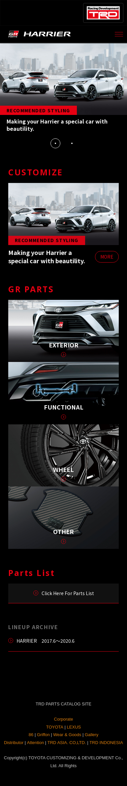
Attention (35, 742)
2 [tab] (72, 143)
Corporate (63, 719)
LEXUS (74, 727)
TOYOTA (54, 727)
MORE (106, 256)
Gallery (91, 734)
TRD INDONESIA (106, 742)
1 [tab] (55, 143)
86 (31, 734)
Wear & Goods (67, 734)
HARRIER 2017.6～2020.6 (45, 640)
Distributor (13, 742)
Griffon (43, 734)
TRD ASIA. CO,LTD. (67, 742)
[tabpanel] (63, 89)
